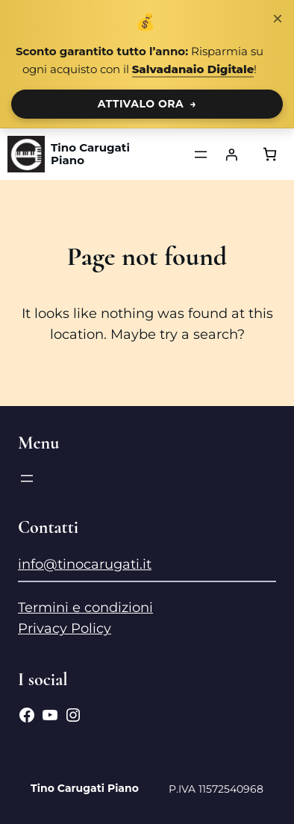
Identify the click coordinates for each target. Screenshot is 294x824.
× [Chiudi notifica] (277, 18)
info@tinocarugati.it (84, 564)
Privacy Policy (64, 628)
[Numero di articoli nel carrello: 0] (270, 154)
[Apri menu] (201, 154)
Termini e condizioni (85, 607)
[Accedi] (231, 154)
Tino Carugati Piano (90, 154)
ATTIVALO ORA (147, 104)
